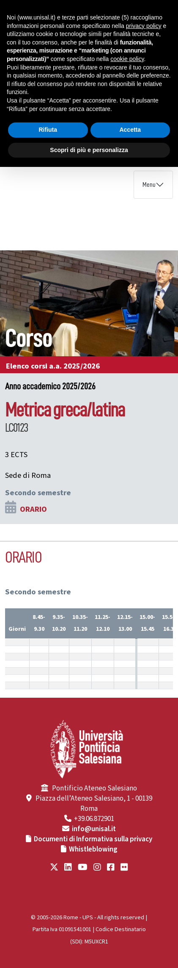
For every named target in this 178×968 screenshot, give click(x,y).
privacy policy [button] (144, 25)
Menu (149, 184)
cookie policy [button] (127, 58)
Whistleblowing (93, 849)
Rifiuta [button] (47, 129)
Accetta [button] (130, 129)
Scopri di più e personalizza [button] (89, 150)
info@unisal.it (94, 829)
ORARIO (33, 509)
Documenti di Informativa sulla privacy (93, 839)
